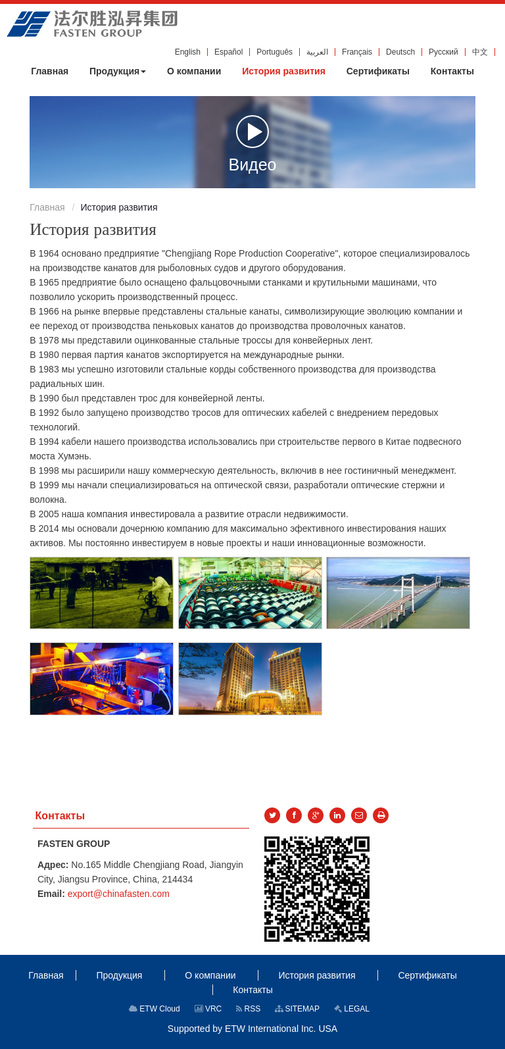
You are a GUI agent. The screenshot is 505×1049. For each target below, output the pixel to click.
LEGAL (352, 1008)
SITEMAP (297, 1008)
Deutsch (400, 52)
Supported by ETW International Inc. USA (252, 1028)
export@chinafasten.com (119, 893)
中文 (480, 52)
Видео (252, 143)
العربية (317, 52)
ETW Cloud (154, 1008)
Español (228, 52)
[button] (117, 71)
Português (274, 52)
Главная (47, 207)
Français (357, 52)
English (188, 52)
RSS (248, 1008)
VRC (208, 1008)
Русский (443, 52)
